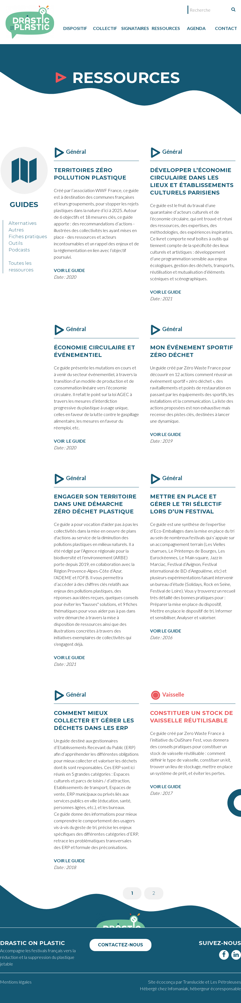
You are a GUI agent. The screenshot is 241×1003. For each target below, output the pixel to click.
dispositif (75, 28)
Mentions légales (16, 981)
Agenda (196, 28)
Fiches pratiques (28, 236)
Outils (15, 243)
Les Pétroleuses (225, 981)
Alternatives (22, 223)
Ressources (166, 28)
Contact (226, 28)
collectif (105, 28)
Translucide (194, 981)
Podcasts (19, 250)
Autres (16, 230)
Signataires (135, 28)
